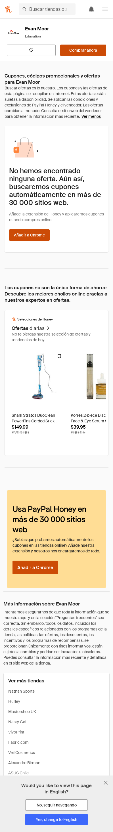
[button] (105, 9)
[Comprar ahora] (83, 50)
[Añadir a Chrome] (29, 235)
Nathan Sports (21, 691)
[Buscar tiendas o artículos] (47, 9)
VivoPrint (16, 732)
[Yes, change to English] (56, 819)
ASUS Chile (18, 773)
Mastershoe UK (22, 711)
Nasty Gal (17, 721)
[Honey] (8, 9)
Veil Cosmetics (21, 752)
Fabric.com (18, 742)
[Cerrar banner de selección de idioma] (105, 783)
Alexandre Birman (24, 762)
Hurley (14, 701)
